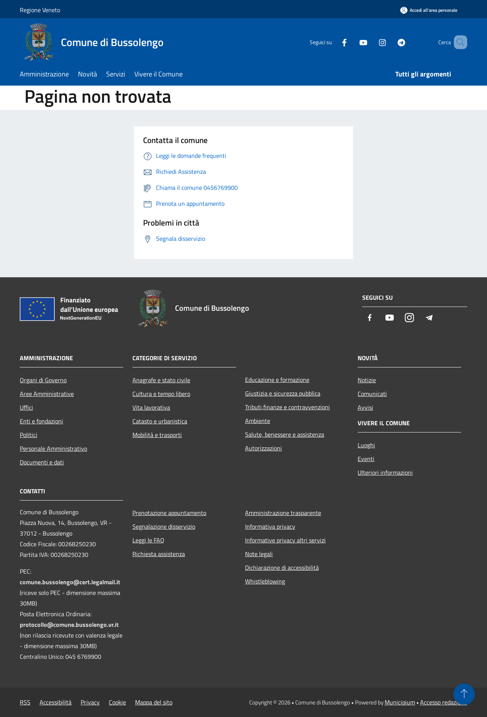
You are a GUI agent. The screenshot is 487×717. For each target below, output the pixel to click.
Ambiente (257, 420)
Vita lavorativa (151, 407)
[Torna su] (464, 694)
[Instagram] (371, 42)
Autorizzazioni (263, 448)
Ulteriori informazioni (385, 472)
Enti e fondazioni (41, 421)
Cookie (117, 702)
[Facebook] (333, 42)
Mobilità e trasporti (157, 434)
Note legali (259, 553)
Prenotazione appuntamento (169, 512)
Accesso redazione (443, 702)
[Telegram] (390, 42)
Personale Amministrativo (53, 448)
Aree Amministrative (47, 393)
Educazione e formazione (277, 379)
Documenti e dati (42, 462)
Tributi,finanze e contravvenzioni (287, 407)
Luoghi (366, 445)
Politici (28, 434)
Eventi (366, 458)
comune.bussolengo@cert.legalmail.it (70, 582)
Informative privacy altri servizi (285, 540)
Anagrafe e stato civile (161, 380)
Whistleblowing (265, 581)
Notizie (367, 380)
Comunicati (372, 393)
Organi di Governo (43, 380)
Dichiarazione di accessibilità (282, 567)
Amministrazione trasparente (283, 512)
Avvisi (365, 407)
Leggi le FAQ (148, 540)
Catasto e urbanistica (159, 421)
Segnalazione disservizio (163, 526)
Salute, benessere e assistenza (284, 434)
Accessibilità (56, 702)
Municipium (400, 702)
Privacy (90, 702)
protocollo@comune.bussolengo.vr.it (69, 624)
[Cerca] (458, 42)
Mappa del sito (153, 702)
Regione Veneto (40, 9)
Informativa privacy (270, 526)
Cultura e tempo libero (161, 393)
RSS (25, 702)
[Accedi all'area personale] (428, 10)
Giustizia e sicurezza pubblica (282, 393)
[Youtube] (352, 42)
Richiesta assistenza (158, 553)
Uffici (26, 407)
